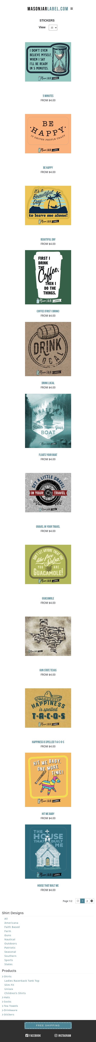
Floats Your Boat (48, 455)
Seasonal (10, 951)
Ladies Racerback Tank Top (22, 980)
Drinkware (10, 1010)
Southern (10, 955)
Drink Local (48, 383)
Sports (8, 960)
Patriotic (10, 947)
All (6, 918)
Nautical (9, 939)
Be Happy (48, 167)
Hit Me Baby (48, 814)
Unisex (8, 989)
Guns (7, 935)
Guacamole (48, 598)
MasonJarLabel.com (48, 7)
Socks (7, 1001)
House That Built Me (48, 885)
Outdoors (10, 943)
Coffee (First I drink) (48, 311)
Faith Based (12, 927)
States (8, 964)
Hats (7, 997)
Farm (7, 931)
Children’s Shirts (15, 993)
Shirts (8, 976)
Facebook (33, 1035)
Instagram (63, 1035)
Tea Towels (11, 1005)
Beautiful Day (48, 239)
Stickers (9, 1014)
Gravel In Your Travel (48, 526)
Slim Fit (9, 984)
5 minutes (48, 96)
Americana (11, 922)
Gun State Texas (48, 670)
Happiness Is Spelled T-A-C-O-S (48, 742)
